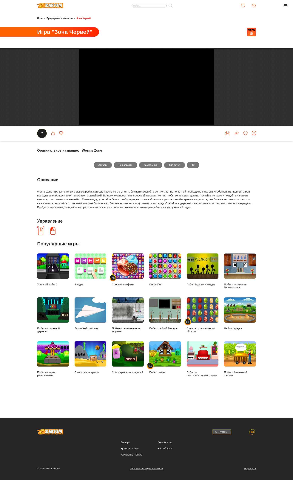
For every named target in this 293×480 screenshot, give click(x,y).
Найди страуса (240, 327)
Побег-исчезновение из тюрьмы (128, 329)
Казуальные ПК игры (131, 454)
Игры (40, 18)
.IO (193, 179)
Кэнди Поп (165, 283)
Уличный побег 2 (53, 283)
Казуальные (150, 179)
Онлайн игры (165, 442)
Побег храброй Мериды (165, 327)
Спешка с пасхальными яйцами (202, 329)
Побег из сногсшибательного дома (202, 373)
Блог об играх (165, 448)
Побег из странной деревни (53, 329)
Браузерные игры (130, 448)
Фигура (90, 283)
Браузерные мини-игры (60, 18)
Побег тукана (165, 371)
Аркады (102, 179)
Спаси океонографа (90, 371)
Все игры (125, 442)
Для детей (174, 179)
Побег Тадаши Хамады (202, 283)
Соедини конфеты (128, 283)
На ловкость (125, 179)
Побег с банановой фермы (240, 373)
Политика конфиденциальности (146, 468)
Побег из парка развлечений (53, 373)
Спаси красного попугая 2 (128, 371)
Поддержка (250, 468)
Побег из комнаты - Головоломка (240, 285)
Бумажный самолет (90, 327)
